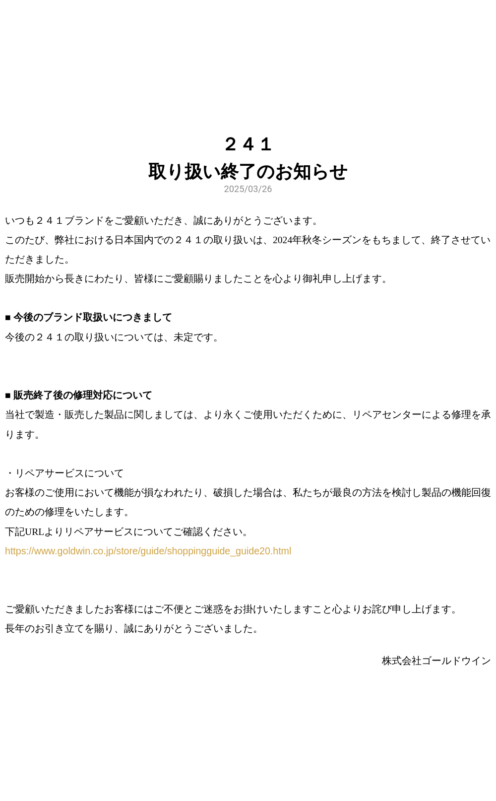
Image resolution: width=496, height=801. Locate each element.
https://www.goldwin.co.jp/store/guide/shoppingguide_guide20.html (148, 550)
